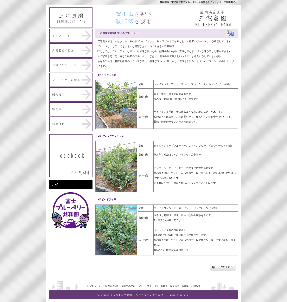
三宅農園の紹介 (111, 286)
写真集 (185, 286)
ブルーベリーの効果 (157, 286)
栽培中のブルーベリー (133, 286)
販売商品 (174, 286)
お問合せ (195, 286)
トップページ (93, 286)
